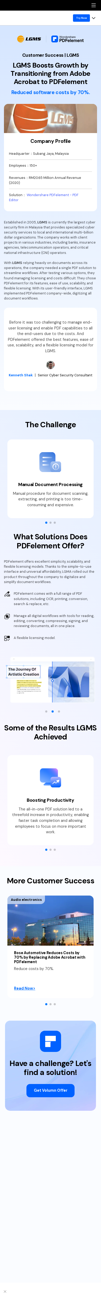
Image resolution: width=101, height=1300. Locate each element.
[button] (46, 523)
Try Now (81, 18)
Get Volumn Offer (50, 1090)
